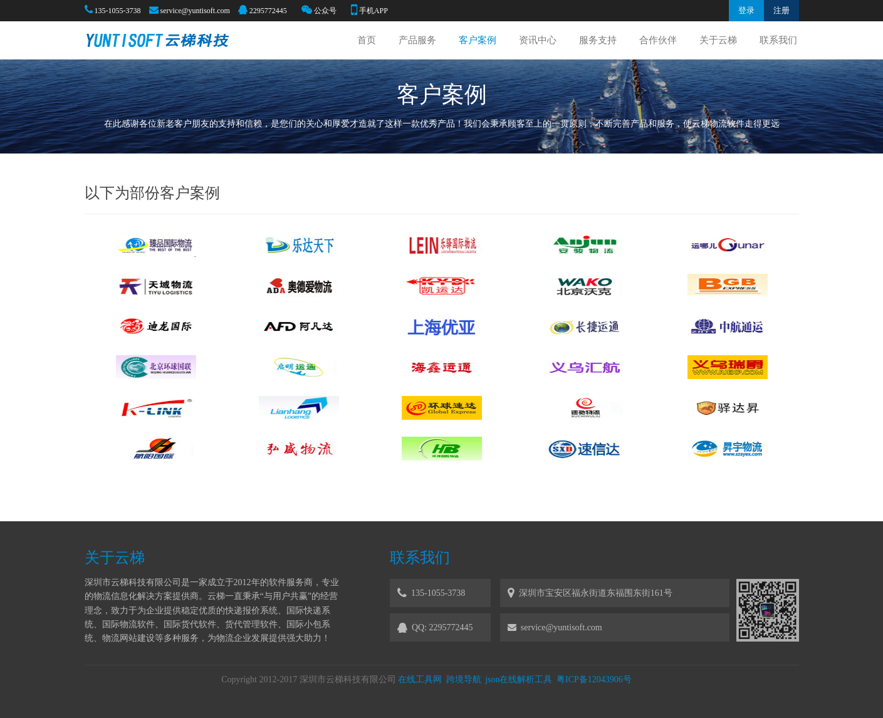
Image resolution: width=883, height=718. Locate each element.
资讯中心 (537, 40)
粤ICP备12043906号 (594, 679)
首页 (366, 40)
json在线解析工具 (518, 679)
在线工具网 (420, 679)
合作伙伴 (658, 40)
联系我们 (778, 40)
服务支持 (598, 40)
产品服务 (417, 40)
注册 (781, 10)
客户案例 (477, 40)
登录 (746, 10)
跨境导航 (463, 679)
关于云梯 (718, 40)
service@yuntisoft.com (195, 10)
